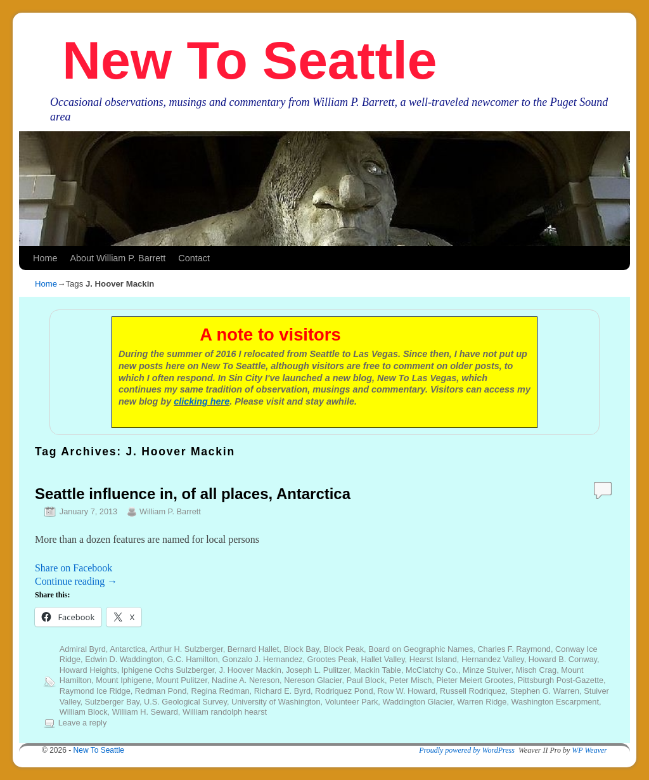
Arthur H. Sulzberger (186, 649)
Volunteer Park (351, 701)
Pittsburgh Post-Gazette (560, 680)
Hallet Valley (383, 659)
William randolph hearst (225, 712)
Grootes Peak (332, 659)
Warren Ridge (481, 701)
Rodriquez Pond (344, 691)
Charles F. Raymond (514, 649)
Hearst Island (433, 659)
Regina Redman (220, 691)
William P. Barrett (170, 511)
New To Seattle (249, 60)
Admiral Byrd (83, 649)
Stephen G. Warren (544, 691)
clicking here (201, 401)
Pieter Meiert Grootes (474, 680)
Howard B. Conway (563, 659)
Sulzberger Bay (112, 701)
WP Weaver (589, 750)
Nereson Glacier (313, 680)
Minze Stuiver (487, 670)
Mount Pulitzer (181, 680)
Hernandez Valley (492, 659)
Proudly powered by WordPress (467, 750)
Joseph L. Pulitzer (318, 670)
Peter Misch (410, 680)
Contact (194, 258)
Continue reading (76, 581)
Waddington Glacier (417, 701)
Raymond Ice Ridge (95, 691)
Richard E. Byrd (282, 691)
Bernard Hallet (254, 649)
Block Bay (301, 649)
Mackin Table (377, 670)
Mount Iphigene (123, 680)
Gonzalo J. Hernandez (262, 659)
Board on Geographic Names (420, 649)
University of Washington (276, 701)
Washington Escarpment (555, 701)
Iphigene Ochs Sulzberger (168, 670)
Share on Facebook (73, 567)
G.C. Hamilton (192, 659)
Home (45, 258)
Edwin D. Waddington (123, 659)
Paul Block (366, 680)
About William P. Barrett (117, 258)
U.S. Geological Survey (185, 701)
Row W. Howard (406, 691)
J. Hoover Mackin (250, 670)
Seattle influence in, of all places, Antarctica (192, 493)
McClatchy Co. (432, 670)
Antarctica (128, 649)
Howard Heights (88, 670)
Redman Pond (161, 691)
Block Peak (343, 649)
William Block (84, 712)
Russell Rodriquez (472, 691)
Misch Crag (536, 670)
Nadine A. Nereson (246, 680)
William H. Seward (145, 712)
